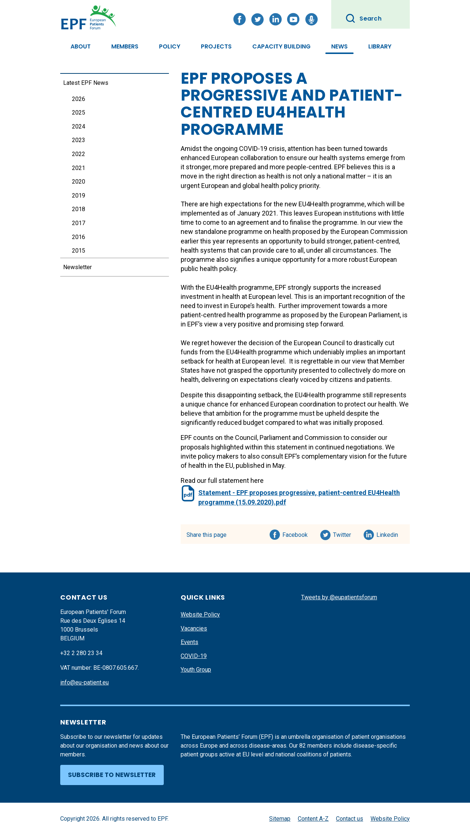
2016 (78, 237)
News (339, 46)
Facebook (295, 533)
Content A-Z (313, 818)
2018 (78, 209)
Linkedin (387, 533)
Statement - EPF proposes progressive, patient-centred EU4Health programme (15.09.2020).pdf (299, 497)
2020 (78, 181)
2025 (78, 112)
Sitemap (279, 818)
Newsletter (77, 267)
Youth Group (196, 669)
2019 (78, 195)
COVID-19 (194, 656)
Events (189, 642)
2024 (78, 126)
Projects (216, 46)
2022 (78, 154)
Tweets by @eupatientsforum (339, 597)
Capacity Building (281, 46)
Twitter (344, 533)
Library (379, 46)
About (80, 46)
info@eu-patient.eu (84, 682)
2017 (78, 223)
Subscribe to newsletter (112, 774)
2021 (78, 168)
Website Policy (200, 614)
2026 (78, 98)
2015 (78, 250)
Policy (169, 46)
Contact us (349, 818)
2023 (78, 140)
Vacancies (194, 628)
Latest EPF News (85, 82)
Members (124, 46)
